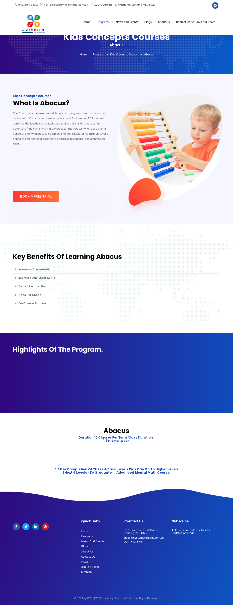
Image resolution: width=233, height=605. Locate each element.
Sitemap (86, 572)
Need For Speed (29, 295)
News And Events (92, 541)
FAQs (84, 562)
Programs (104, 22)
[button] (116, 269)
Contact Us (183, 22)
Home (86, 22)
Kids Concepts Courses (124, 55)
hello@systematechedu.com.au (66, 5)
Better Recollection (32, 286)
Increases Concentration (35, 269)
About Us (164, 22)
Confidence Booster (32, 303)
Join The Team (90, 567)
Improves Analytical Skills (36, 278)
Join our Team (205, 22)
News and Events (127, 22)
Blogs (148, 22)
